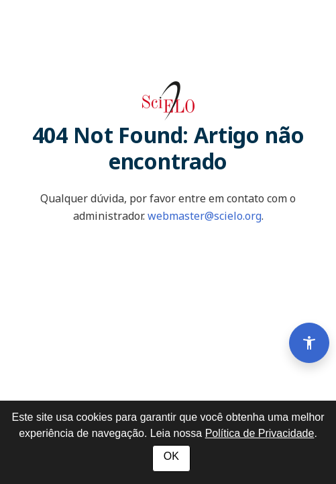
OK (171, 456)
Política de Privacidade (260, 433)
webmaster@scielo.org (205, 215)
